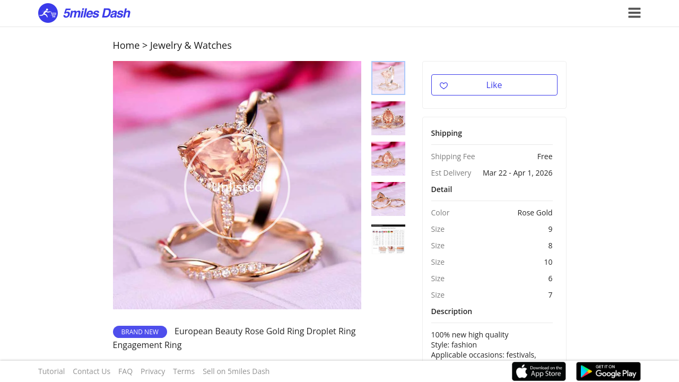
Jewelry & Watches (191, 45)
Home (126, 45)
